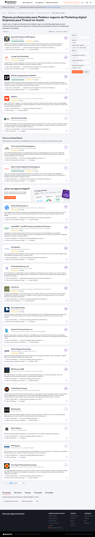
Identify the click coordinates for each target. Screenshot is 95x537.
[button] (82, 2)
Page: (15, 483)
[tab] (6, 492)
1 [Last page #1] (24, 483)
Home (3, 13)
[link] (39, 3)
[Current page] (19, 483)
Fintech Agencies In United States (26, 13)
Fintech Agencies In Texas (43, 13)
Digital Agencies (12, 13)
